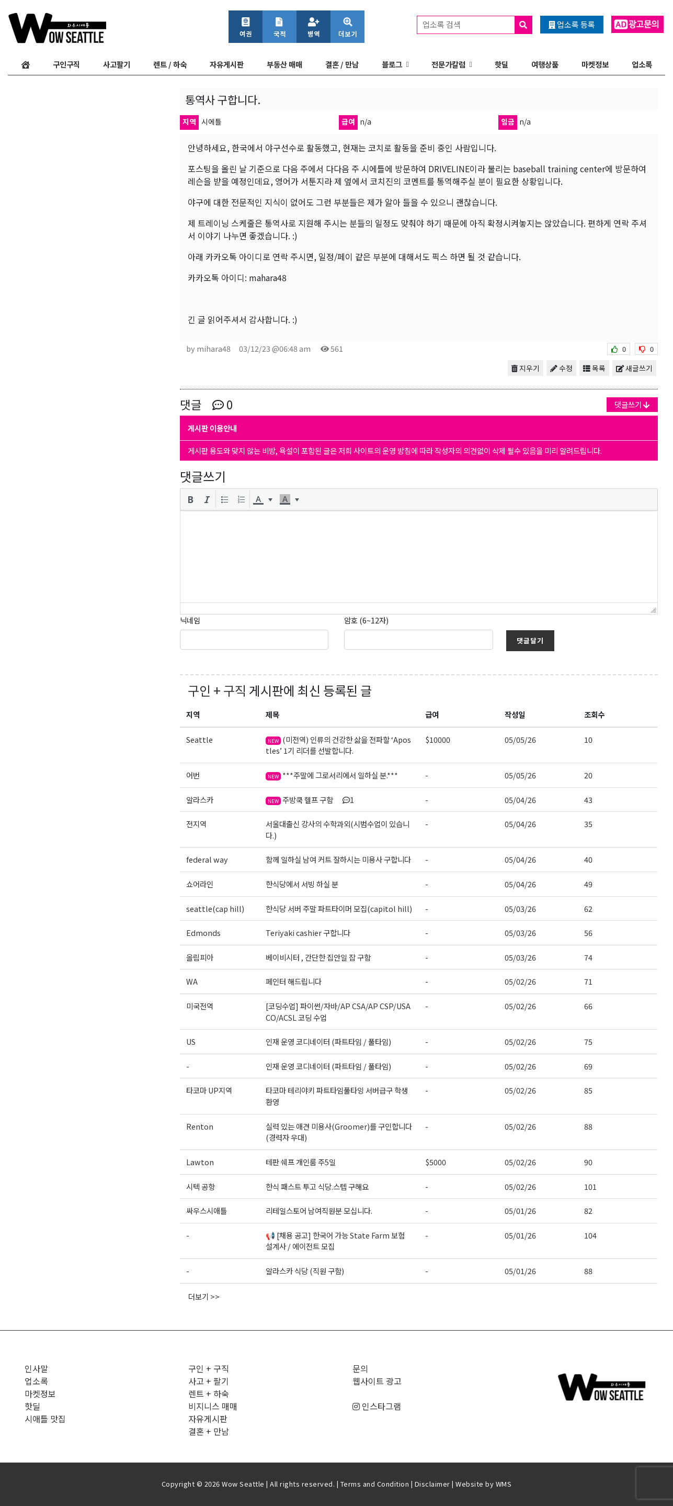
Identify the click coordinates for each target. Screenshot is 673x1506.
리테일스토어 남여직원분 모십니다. (319, 1210)
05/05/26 (520, 739)
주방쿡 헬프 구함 (310, 799)
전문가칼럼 (448, 64)
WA (192, 981)
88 (588, 1126)
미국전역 (199, 1005)
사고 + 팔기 (208, 1381)
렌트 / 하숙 (170, 64)
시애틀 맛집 (45, 1418)
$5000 (435, 1161)
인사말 (36, 1368)
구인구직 (66, 64)
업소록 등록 (572, 24)
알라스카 (199, 799)
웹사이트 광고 (377, 1381)
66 (588, 1005)
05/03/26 (520, 908)
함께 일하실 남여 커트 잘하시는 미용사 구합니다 (338, 859)
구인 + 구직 (217, 690)
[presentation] (190, 499)
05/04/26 (520, 799)
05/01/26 (520, 1210)
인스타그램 (376, 1406)
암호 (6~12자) (366, 620)
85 (588, 1090)
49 (588, 883)
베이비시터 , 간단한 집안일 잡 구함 (318, 957)
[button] (190, 499)
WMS (504, 1484)
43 (588, 799)
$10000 (437, 739)
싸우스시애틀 (206, 1210)
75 (588, 1041)
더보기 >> (204, 1296)
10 (588, 739)
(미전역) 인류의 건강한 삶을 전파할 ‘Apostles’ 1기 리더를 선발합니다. (338, 745)
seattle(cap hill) (215, 908)
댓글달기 (530, 640)
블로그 (392, 64)
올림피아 (199, 957)
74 (588, 957)
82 (588, 1210)
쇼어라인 (199, 883)
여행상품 (544, 64)
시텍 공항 (200, 1186)
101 (590, 1186)
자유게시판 (227, 64)
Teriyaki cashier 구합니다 (308, 932)
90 (588, 1161)
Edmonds (203, 932)
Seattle (199, 739)
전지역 (196, 823)
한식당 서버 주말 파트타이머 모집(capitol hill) (339, 908)
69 (588, 1066)
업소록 (642, 64)
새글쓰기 (634, 368)
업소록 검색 (477, 25)
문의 (360, 1368)
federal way (207, 859)
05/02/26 (520, 981)
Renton (199, 1126)
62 (588, 908)
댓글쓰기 (632, 404)
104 (590, 1235)
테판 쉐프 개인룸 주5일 (301, 1161)
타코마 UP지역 (209, 1090)
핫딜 (501, 64)
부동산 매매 (284, 64)
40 (588, 859)
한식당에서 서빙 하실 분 (302, 883)
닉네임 (190, 620)
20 (588, 774)
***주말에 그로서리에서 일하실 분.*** (332, 774)
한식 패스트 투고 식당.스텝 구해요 (317, 1186)
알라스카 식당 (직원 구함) (306, 1270)
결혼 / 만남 (342, 64)
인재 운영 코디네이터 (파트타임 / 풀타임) (328, 1041)
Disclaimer (432, 1484)
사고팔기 (116, 64)
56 (588, 932)
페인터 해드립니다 (294, 981)
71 (588, 981)
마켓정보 (595, 64)
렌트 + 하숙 (208, 1393)
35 (588, 823)
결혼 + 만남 (208, 1431)
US (191, 1041)
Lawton (200, 1161)
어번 (193, 774)
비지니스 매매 (212, 1406)
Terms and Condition (374, 1484)
